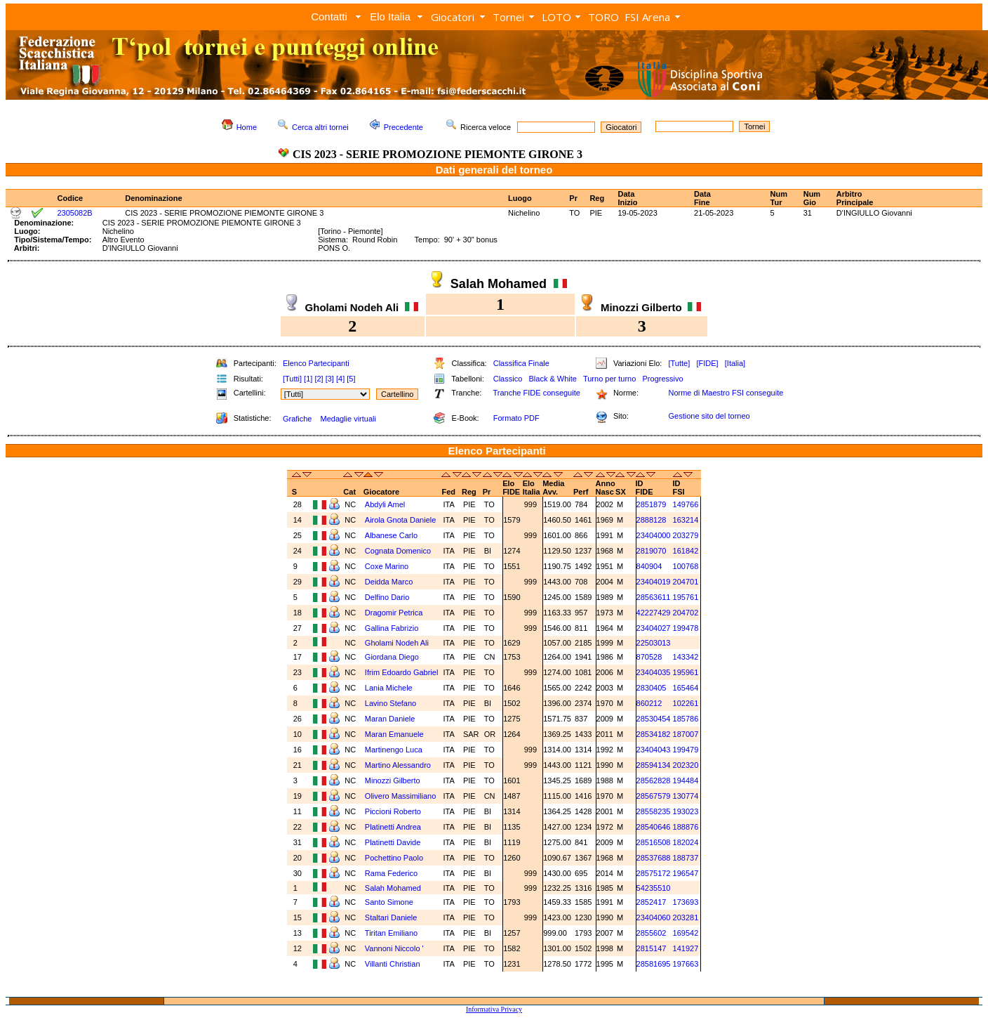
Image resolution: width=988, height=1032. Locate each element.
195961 (686, 672)
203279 (686, 535)
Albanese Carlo (391, 535)
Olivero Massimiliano (400, 796)
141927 (686, 948)
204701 (686, 581)
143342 (686, 657)
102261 (686, 703)
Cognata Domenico (398, 551)
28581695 (653, 964)
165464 (686, 688)
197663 (686, 964)
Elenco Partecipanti (316, 363)
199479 (686, 749)
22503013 (653, 643)
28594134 (653, 765)
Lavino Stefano (390, 703)
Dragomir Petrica (394, 612)
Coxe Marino (386, 566)
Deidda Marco (389, 581)
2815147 (651, 948)
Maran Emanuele (394, 734)
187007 (686, 734)
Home (246, 127)
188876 (686, 827)
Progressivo (663, 378)
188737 (686, 858)
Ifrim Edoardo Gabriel (402, 672)
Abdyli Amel (385, 504)
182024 (686, 842)
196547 (686, 873)
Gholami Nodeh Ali (397, 643)
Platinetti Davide (393, 842)
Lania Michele (389, 688)
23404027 (653, 628)
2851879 (651, 504)
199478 (686, 628)
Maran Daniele (390, 718)
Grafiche (297, 418)
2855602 (651, 933)
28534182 (653, 734)
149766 (686, 504)
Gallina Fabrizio (391, 628)
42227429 (653, 612)
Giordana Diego (392, 657)
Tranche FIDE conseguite (536, 392)
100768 (686, 566)
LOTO (556, 17)
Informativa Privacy (494, 1009)
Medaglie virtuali (347, 418)
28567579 (653, 796)
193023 (686, 811)
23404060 (653, 917)
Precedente (403, 127)
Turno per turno (609, 378)
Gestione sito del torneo (708, 416)
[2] (318, 378)
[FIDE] (707, 363)
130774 (686, 796)
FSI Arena (647, 17)
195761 (686, 597)
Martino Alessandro (398, 765)
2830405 (651, 688)
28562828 (653, 780)
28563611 (653, 597)
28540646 (653, 827)
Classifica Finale (521, 363)
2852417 (651, 902)
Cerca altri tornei (320, 127)
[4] (340, 378)
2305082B (75, 213)
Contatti (329, 16)
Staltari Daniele (391, 917)
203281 (686, 917)
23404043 (653, 749)
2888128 (651, 520)
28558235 (653, 811)
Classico (508, 378)
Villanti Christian (392, 964)
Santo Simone (389, 902)
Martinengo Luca (393, 749)
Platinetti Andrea (393, 827)
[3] (330, 378)
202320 (686, 765)
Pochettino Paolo (394, 858)
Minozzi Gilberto (392, 780)
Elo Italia (390, 16)
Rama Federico (391, 873)
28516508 (653, 842)
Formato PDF (516, 418)
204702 (686, 612)
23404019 (653, 581)
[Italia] (735, 363)
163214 (686, 520)
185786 (686, 718)
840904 (649, 566)
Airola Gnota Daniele (400, 520)
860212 (649, 703)
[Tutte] (679, 363)
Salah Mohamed (393, 888)
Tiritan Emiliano (391, 933)
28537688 (653, 858)
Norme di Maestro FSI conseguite (725, 392)
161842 (686, 551)
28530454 (653, 718)
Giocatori (452, 17)
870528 (649, 657)
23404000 (653, 535)
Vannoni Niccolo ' (394, 948)
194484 (686, 780)
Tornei (508, 17)
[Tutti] (292, 378)
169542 (686, 933)
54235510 (653, 888)
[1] (308, 378)
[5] (351, 378)
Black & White (552, 378)
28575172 (653, 873)
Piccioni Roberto (393, 811)
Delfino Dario (387, 597)
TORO (603, 17)
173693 (686, 902)
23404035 (653, 672)
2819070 (651, 551)
